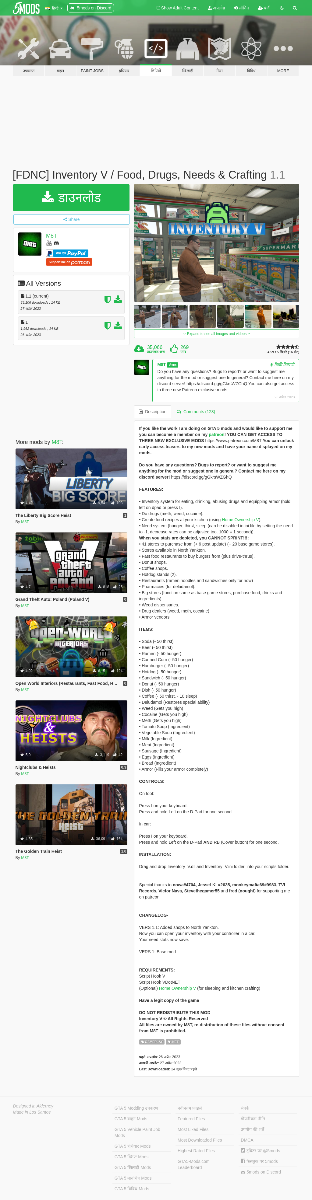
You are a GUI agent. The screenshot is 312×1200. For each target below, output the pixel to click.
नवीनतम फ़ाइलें (190, 1108)
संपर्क (245, 1108)
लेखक (172, 365)
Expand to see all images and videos (216, 334)
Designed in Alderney (33, 1106)
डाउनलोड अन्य (156, 352)
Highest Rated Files (196, 1150)
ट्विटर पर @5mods (260, 1150)
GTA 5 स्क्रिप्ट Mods (132, 1156)
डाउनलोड (71, 197)
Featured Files (191, 1118)
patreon (216, 434)
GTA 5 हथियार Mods (133, 1146)
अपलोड (216, 7)
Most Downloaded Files (200, 1140)
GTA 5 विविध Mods (132, 1188)
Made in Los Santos (32, 1112)
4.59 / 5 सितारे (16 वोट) (283, 352)
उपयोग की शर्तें (252, 1129)
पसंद (183, 352)
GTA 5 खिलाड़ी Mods (133, 1167)
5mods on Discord (261, 1172)
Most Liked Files (193, 1129)
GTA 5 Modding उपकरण (136, 1108)
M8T (51, 236)
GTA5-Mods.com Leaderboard (194, 1164)
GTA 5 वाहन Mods (131, 1118)
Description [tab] (152, 411)
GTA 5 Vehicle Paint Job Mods (137, 1132)
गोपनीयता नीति (253, 1118)
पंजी (264, 7)
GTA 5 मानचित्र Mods (133, 1178)
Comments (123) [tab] (196, 411)
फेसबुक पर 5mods (259, 1161)
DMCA (247, 1140)
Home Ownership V (240, 519)
